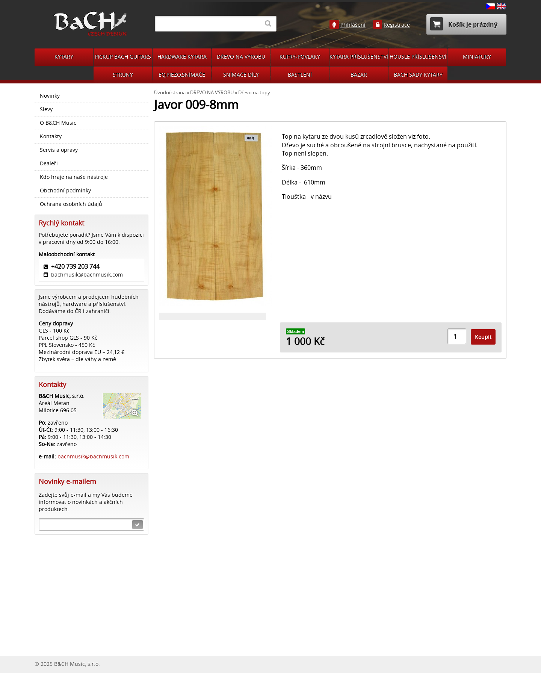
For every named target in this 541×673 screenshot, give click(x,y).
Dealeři (49, 163)
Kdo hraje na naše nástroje (74, 177)
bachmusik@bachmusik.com (87, 274)
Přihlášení (353, 24)
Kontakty (51, 136)
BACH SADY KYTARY (418, 74)
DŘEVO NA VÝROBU (241, 56)
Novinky (50, 95)
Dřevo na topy (254, 92)
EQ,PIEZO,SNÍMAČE (182, 74)
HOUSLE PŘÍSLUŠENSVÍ (418, 56)
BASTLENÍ (300, 74)
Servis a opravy (59, 150)
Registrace (397, 24)
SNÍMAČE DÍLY (241, 74)
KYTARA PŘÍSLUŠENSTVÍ (358, 56)
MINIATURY (477, 56)
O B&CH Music (58, 122)
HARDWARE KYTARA (182, 56)
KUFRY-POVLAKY (300, 56)
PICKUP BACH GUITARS (123, 56)
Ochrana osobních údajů (71, 204)
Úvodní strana (170, 92)
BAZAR (359, 74)
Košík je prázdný (463, 23)
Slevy (46, 109)
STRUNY (123, 74)
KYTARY (63, 56)
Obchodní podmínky (65, 190)
